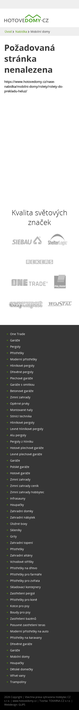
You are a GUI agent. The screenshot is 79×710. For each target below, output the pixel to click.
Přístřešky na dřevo (23, 568)
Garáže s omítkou (22, 385)
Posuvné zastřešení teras (27, 625)
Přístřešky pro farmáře (26, 574)
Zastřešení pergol (22, 593)
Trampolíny (18, 682)
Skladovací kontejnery (25, 587)
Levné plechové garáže (26, 454)
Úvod (8, 32)
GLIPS (22, 704)
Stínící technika (21, 416)
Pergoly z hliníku (21, 441)
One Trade (17, 334)
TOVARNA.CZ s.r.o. (60, 701)
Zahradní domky (21, 511)
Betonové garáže (21, 391)
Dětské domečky (21, 669)
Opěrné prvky (19, 403)
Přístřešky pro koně (23, 600)
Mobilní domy (19, 657)
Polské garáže (19, 467)
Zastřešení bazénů (23, 619)
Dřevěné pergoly (21, 372)
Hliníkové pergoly (22, 366)
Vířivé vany (17, 676)
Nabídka (21, 32)
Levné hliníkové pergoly (26, 429)
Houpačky (17, 505)
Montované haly (21, 410)
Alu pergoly (18, 435)
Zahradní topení (21, 543)
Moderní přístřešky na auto (29, 631)
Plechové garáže (21, 378)
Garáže (15, 340)
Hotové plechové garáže (27, 448)
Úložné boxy (18, 524)
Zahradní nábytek (22, 517)
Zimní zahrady (20, 397)
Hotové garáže (20, 473)
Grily (13, 536)
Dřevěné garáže (21, 644)
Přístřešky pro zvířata (25, 581)
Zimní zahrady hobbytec (27, 492)
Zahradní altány (21, 555)
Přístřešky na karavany (26, 638)
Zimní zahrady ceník (24, 486)
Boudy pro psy (20, 612)
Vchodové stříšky (21, 562)
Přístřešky (17, 353)
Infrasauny (17, 498)
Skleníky (15, 530)
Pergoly (15, 347)
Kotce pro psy (19, 606)
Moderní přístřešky (23, 359)
